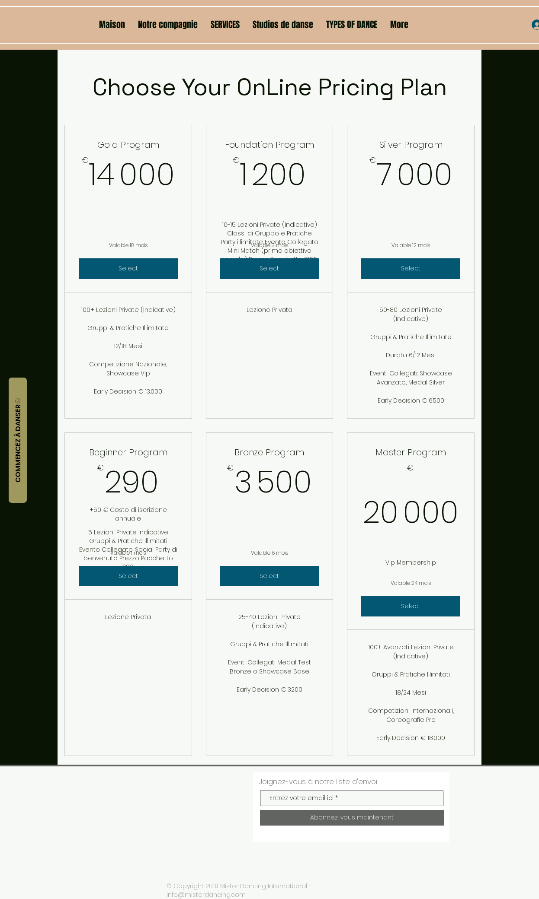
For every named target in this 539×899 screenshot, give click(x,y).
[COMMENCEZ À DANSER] (18, 440)
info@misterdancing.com (206, 894)
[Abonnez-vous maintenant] (352, 818)
